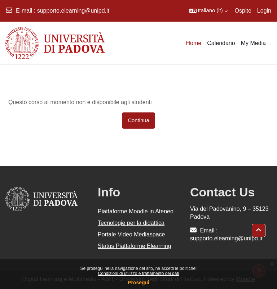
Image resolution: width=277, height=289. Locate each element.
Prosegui (138, 282)
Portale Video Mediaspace (131, 234)
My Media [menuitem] (253, 43)
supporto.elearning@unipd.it (73, 11)
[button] (208, 11)
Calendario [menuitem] (221, 43)
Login (264, 11)
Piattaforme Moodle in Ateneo (135, 211)
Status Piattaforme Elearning (134, 246)
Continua (138, 120)
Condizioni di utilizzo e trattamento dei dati (138, 273)
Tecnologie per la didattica (131, 223)
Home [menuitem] (194, 43)
